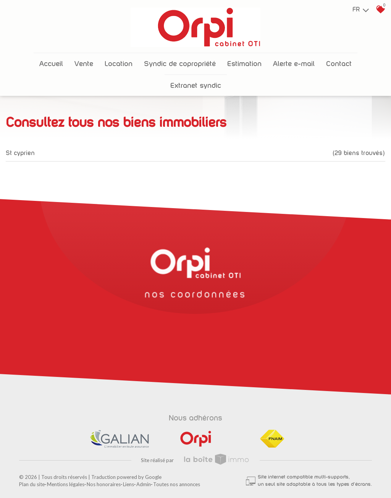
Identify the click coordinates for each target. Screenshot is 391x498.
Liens (128, 484)
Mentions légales (65, 484)
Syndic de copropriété (180, 64)
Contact (339, 64)
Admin (143, 484)
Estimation (244, 64)
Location (118, 64)
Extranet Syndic (195, 85)
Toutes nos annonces (176, 484)
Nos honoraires (104, 484)
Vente (83, 64)
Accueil (51, 64)
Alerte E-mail (294, 64)
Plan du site (32, 484)
